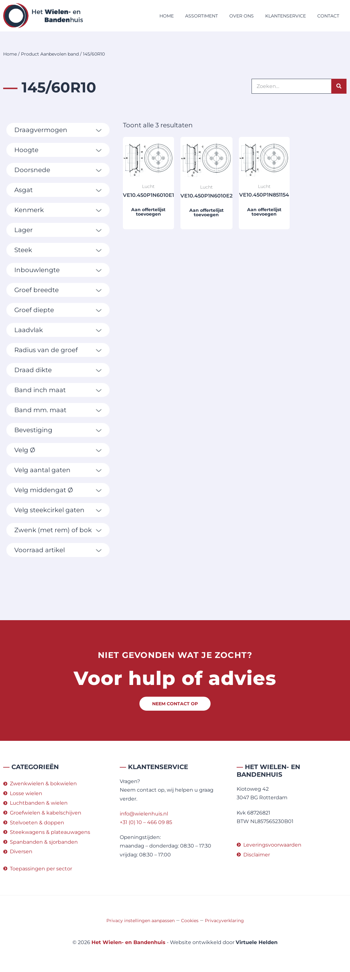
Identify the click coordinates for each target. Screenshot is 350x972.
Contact (328, 16)
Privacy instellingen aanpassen (140, 920)
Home (166, 16)
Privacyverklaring (224, 920)
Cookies (190, 920)
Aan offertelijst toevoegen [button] (148, 212)
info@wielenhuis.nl (144, 814)
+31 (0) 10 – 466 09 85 (146, 822)
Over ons (241, 16)
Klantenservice (285, 16)
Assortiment (201, 16)
